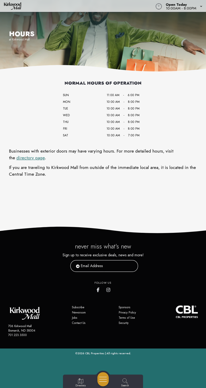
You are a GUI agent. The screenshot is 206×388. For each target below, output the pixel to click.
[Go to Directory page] (80, 382)
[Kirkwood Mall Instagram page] (109, 289)
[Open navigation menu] (103, 379)
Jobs (74, 318)
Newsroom (79, 312)
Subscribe (78, 307)
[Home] (78, 5)
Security (124, 323)
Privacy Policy (127, 312)
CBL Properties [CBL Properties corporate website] (94, 353)
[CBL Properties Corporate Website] (176, 311)
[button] (183, 5)
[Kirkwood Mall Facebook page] (99, 289)
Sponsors (124, 307)
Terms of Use (127, 318)
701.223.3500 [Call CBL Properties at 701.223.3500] (17, 335)
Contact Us (78, 323)
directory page (30, 157)
